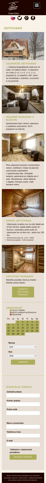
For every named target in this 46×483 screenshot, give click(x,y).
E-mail (10, 441)
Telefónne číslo (14, 432)
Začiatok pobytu (14, 392)
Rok (10, 352)
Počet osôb (12, 409)
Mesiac (12, 343)
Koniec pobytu (13, 401)
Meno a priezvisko (15, 423)
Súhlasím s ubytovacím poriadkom (21, 451)
